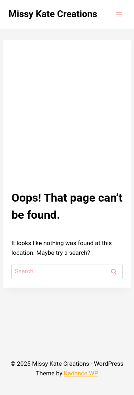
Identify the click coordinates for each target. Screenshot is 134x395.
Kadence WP (81, 373)
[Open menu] (118, 14)
